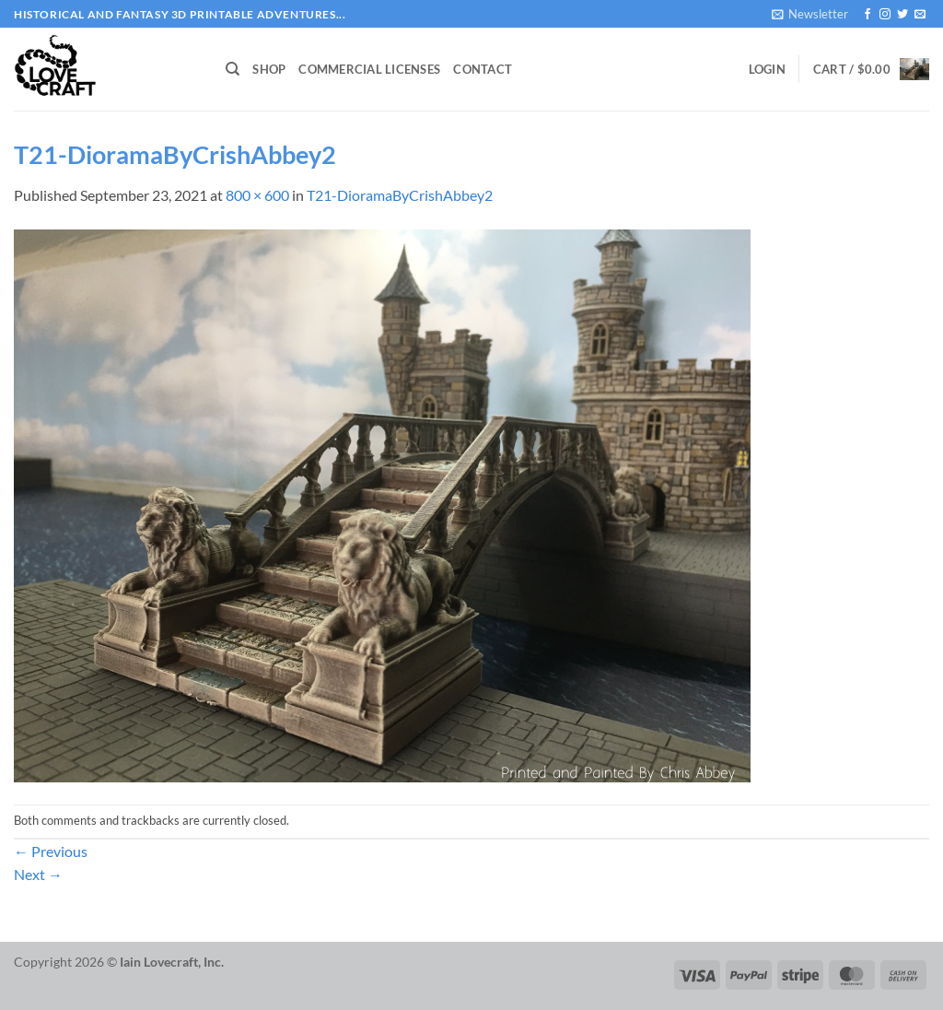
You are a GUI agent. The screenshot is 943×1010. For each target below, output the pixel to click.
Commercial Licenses (369, 69)
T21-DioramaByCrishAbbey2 (400, 195)
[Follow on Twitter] (902, 14)
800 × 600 (257, 195)
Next (38, 874)
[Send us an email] (920, 14)
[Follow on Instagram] (885, 14)
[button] (810, 14)
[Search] (232, 69)
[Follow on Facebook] (867, 14)
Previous (50, 851)
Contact (482, 69)
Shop (268, 69)
